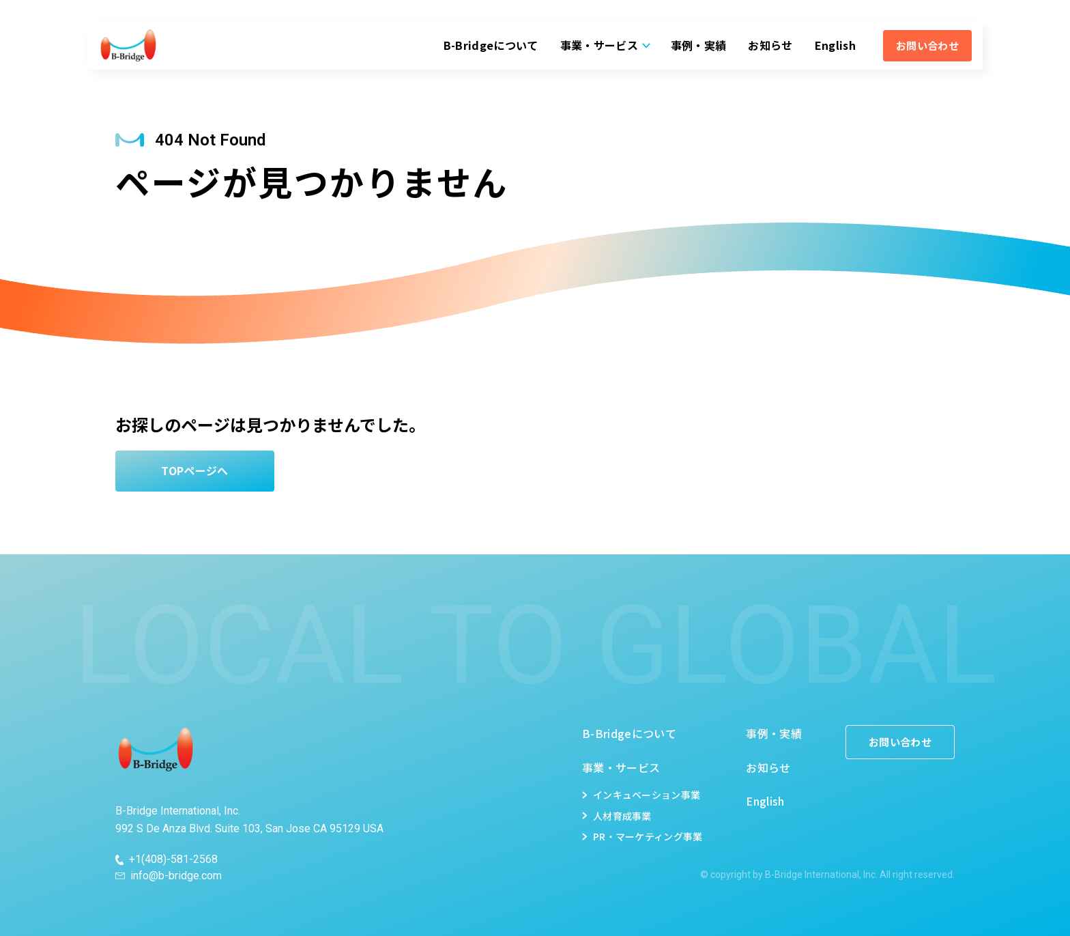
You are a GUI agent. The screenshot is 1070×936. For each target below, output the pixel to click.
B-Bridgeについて (491, 45)
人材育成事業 (622, 816)
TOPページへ (194, 470)
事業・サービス (599, 45)
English (835, 45)
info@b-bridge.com (176, 875)
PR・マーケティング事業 (647, 836)
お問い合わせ (927, 45)
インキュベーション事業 (646, 795)
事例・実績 (699, 45)
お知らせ (770, 45)
